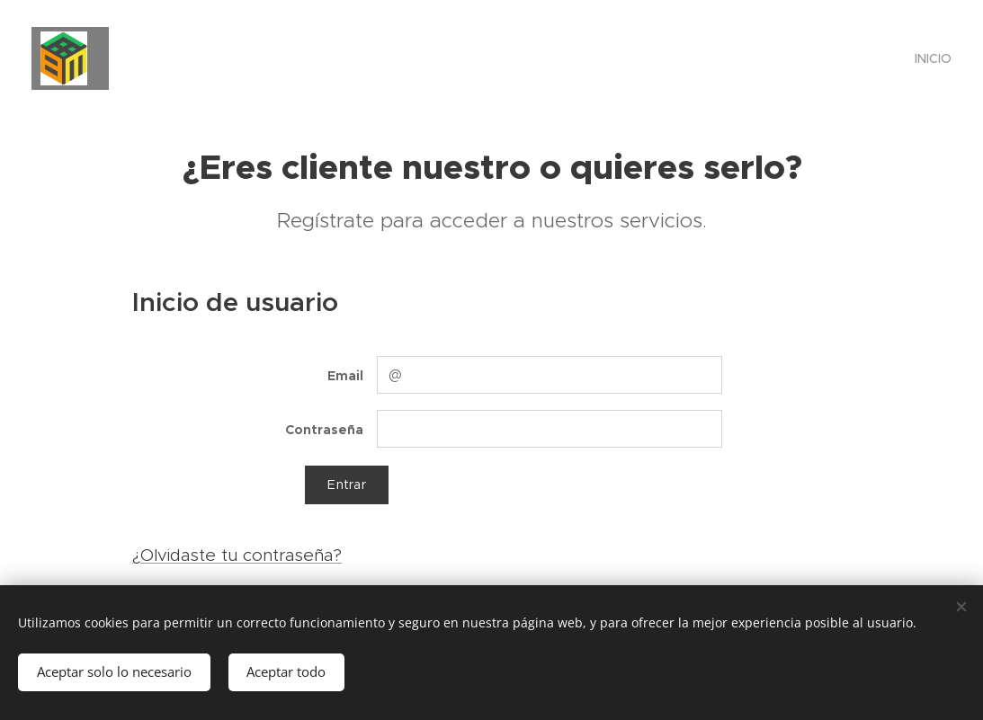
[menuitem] (931, 58)
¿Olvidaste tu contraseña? (237, 555)
